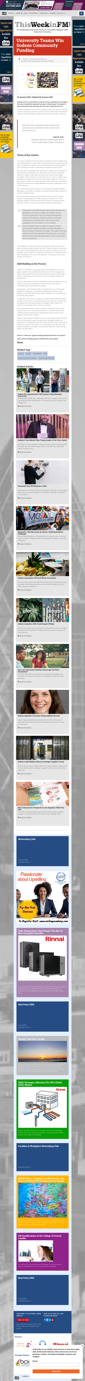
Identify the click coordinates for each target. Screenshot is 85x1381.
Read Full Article (24, 406)
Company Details (27, 1376)
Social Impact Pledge (46, 358)
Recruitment (34, 13)
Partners (53, 13)
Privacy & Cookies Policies (59, 1376)
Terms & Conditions (42, 1376)
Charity (28, 354)
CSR (45, 354)
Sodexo (46, 112)
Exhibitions (44, 13)
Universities (37, 354)
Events (26, 13)
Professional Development (38, 59)
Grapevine (19, 13)
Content (11, 13)
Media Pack (61, 13)
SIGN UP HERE (23, 1320)
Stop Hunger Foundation (27, 358)
